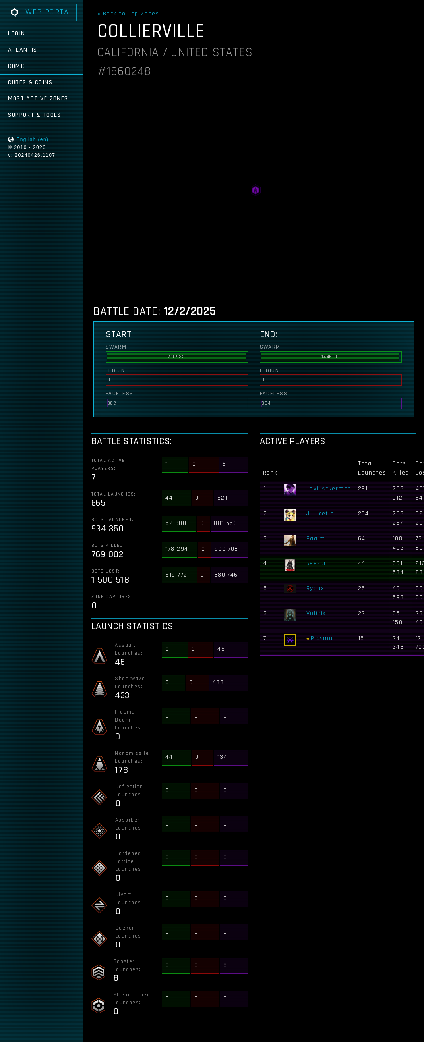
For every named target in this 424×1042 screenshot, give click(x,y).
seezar (316, 563)
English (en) (32, 139)
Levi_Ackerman (329, 488)
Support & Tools (34, 115)
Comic (17, 66)
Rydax (315, 588)
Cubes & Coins (30, 82)
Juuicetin (320, 513)
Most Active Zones (38, 99)
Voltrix (316, 613)
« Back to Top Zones (128, 14)
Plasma (322, 638)
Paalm (315, 539)
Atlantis (22, 50)
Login (16, 33)
